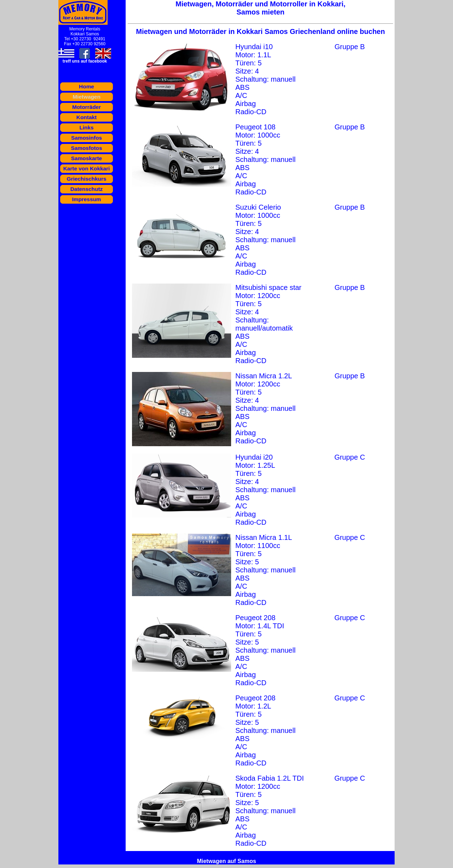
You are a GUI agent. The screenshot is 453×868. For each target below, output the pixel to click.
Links (86, 127)
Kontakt (86, 117)
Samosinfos (86, 138)
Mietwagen (87, 97)
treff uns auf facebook (85, 61)
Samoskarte (86, 158)
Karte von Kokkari (86, 168)
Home (86, 86)
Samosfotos (86, 148)
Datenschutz (86, 189)
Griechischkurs (86, 179)
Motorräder (86, 107)
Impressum (86, 199)
